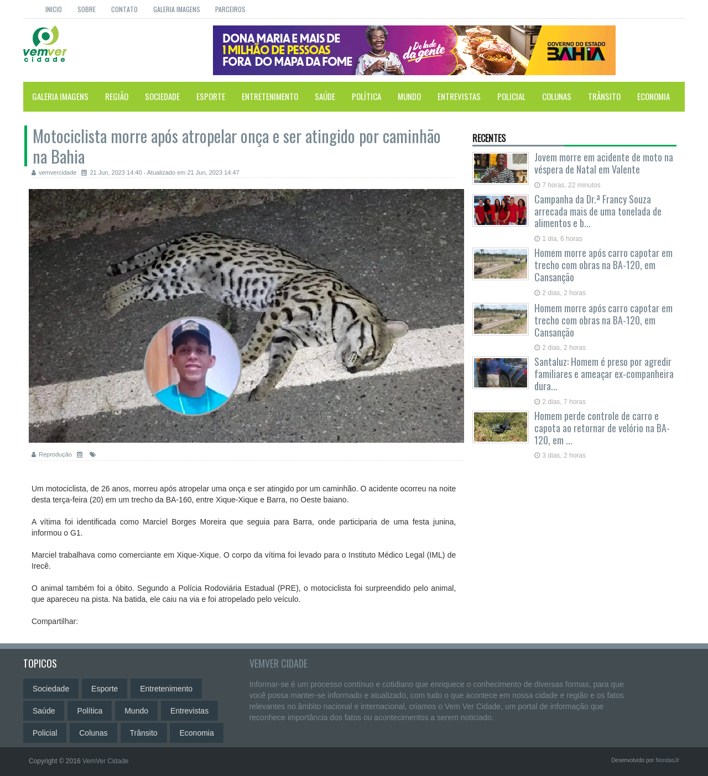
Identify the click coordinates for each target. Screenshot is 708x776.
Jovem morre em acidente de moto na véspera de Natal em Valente (603, 163)
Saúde (325, 96)
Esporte (210, 96)
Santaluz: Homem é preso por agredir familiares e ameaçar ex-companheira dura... (604, 373)
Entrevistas (459, 96)
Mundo (409, 96)
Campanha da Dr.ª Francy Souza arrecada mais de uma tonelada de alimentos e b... (598, 211)
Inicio (53, 9)
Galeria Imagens (176, 9)
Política (366, 96)
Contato (124, 9)
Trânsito (604, 96)
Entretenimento (270, 96)
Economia (653, 96)
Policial (511, 96)
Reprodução (52, 454)
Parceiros (230, 9)
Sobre (86, 9)
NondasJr (667, 760)
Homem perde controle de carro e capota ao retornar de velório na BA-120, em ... (602, 427)
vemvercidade (54, 172)
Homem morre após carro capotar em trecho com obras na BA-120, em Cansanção (603, 264)
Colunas (556, 96)
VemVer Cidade (278, 663)
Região (116, 96)
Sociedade (162, 96)
